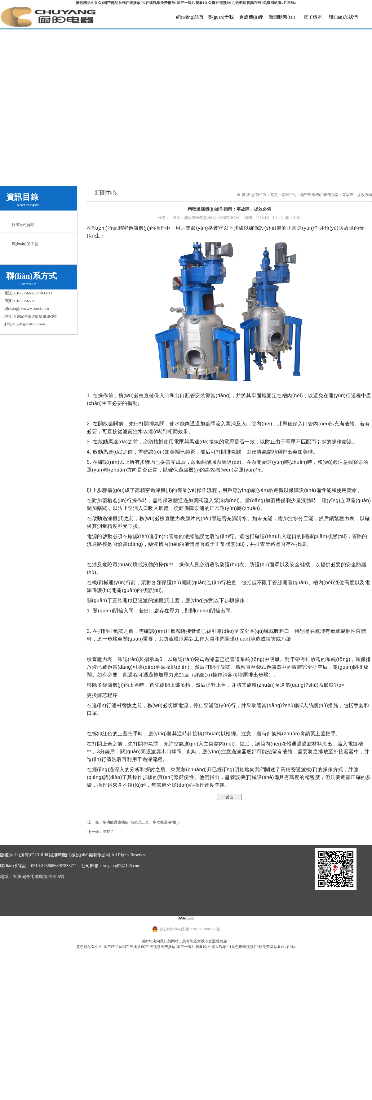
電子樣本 (312, 17)
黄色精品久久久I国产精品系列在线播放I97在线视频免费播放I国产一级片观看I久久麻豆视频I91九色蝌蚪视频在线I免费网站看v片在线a (186, 3)
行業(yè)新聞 (23, 224)
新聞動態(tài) (282, 17)
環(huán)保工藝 (25, 243)
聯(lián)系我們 (343, 17)
